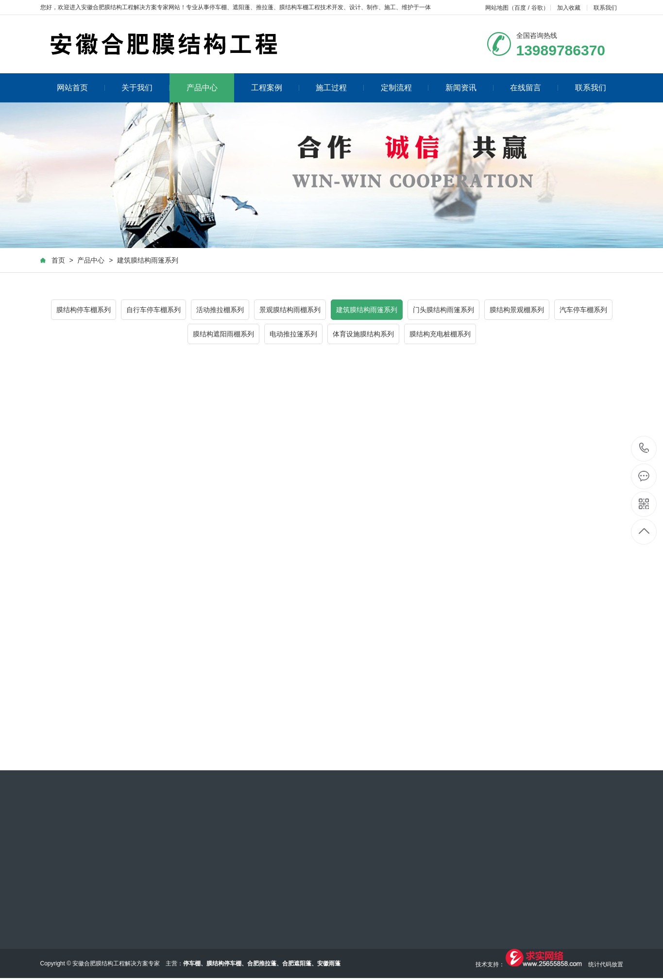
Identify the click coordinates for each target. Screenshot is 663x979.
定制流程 (405, 87)
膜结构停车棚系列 (83, 310)
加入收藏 (568, 7)
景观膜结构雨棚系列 (290, 310)
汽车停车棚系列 (583, 310)
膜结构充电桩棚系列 (440, 334)
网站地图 (497, 7)
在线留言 (534, 87)
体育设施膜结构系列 (363, 334)
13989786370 (644, 448)
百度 (520, 7)
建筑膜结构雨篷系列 (147, 260)
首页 (58, 260)
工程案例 (275, 87)
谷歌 (537, 7)
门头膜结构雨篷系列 (443, 310)
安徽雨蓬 (328, 963)
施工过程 (340, 87)
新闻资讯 (469, 87)
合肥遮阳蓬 (296, 963)
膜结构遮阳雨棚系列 (223, 334)
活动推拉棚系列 (220, 310)
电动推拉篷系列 (293, 334)
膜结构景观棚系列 (517, 310)
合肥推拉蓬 (261, 963)
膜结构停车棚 (223, 963)
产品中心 (202, 87)
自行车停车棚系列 (153, 310)
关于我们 (145, 87)
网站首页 (81, 87)
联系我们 (605, 7)
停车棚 (218, 7)
